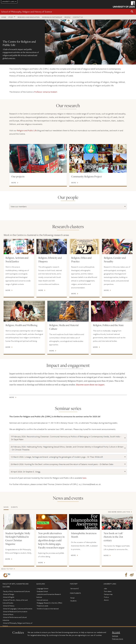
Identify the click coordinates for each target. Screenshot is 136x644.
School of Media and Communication (15, 611)
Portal (72, 598)
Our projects (17, 176)
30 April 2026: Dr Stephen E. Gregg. (26, 471)
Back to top (7, 568)
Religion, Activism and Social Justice (17, 259)
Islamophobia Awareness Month (83, 535)
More (13, 182)
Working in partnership (52, 17)
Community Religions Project (86, 176)
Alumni (106, 600)
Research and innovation (29, 17)
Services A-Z (74, 588)
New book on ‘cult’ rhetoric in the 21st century (113, 536)
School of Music (8, 614)
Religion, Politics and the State (108, 325)
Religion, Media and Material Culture (63, 327)
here (84, 477)
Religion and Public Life (27, 130)
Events (14, 507)
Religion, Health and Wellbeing (21, 325)
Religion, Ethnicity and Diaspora (50, 259)
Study (10, 17)
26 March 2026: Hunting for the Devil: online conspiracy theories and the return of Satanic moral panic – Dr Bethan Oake (62, 464)
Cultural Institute (42, 600)
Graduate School (42, 591)
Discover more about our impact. (90, 384)
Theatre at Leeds (42, 606)
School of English (8, 597)
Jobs (105, 588)
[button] (132, 11)
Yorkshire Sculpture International (48, 608)
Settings (115, 636)
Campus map (108, 594)
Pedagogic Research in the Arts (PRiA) (49, 603)
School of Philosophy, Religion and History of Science (26, 11)
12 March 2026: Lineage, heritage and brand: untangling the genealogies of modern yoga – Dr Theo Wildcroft (57, 456)
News (6, 507)
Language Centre (42, 588)
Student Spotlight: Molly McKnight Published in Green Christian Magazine (17, 538)
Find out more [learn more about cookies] (117, 638)
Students (73, 601)
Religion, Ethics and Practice (81, 259)
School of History (8, 606)
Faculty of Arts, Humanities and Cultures (16, 591)
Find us (106, 597)
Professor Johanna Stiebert (45, 91)
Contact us (78, 17)
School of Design (8, 594)
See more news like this (119, 512)
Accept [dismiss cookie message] (116, 632)
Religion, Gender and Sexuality (115, 259)
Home (3, 17)
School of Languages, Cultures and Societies (17, 608)
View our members (19, 206)
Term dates (107, 591)
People (67, 17)
